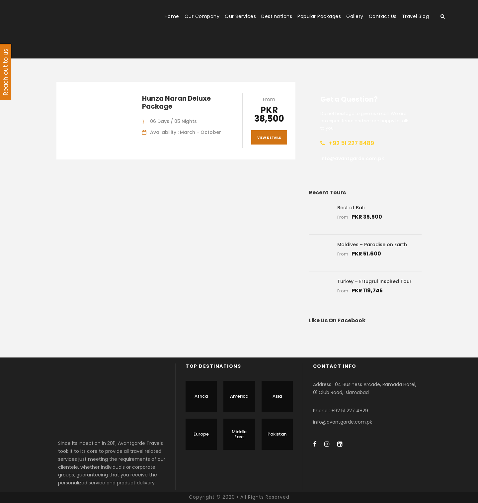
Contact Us (383, 16)
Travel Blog (415, 16)
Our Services (240, 16)
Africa (201, 396)
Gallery (354, 16)
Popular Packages (319, 16)
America (239, 396)
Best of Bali (350, 207)
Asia (277, 396)
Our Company (202, 16)
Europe (201, 434)
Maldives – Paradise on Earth (372, 244)
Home (172, 16)
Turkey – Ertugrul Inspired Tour (374, 281)
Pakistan (277, 434)
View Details (269, 137)
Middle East (239, 434)
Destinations (276, 16)
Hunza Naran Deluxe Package (176, 102)
